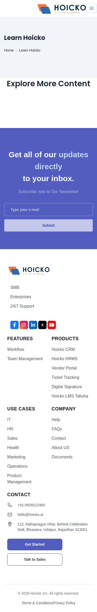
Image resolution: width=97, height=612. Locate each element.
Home (9, 50)
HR (10, 429)
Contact (59, 438)
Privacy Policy (64, 603)
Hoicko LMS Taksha (70, 396)
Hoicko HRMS (65, 359)
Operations (17, 466)
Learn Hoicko (29, 50)
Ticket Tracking (65, 377)
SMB (14, 287)
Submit (48, 225)
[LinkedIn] (33, 325)
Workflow (15, 349)
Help (56, 419)
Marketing (16, 457)
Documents (62, 457)
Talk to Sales (35, 559)
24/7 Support (22, 306)
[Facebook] (14, 325)
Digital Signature (67, 387)
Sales (12, 438)
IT (9, 419)
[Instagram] (24, 325)
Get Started (34, 544)
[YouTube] (52, 325)
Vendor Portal (64, 368)
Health (13, 447)
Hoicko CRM (63, 349)
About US (60, 447)
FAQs (57, 429)
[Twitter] (42, 325)
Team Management (25, 359)
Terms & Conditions (37, 603)
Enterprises (20, 297)
